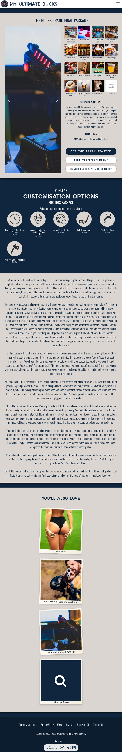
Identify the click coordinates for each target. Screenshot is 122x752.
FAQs (59, 725)
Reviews (69, 725)
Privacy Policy (47, 725)
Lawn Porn (61, 531)
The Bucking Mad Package (61, 631)
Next (56, 99)
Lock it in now (53, 475)
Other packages (61, 681)
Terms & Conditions (28, 725)
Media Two (64, 741)
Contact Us (98, 725)
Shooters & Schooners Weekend (61, 581)
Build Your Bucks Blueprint (91, 160)
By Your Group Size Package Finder (91, 169)
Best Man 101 (83, 725)
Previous (9, 99)
